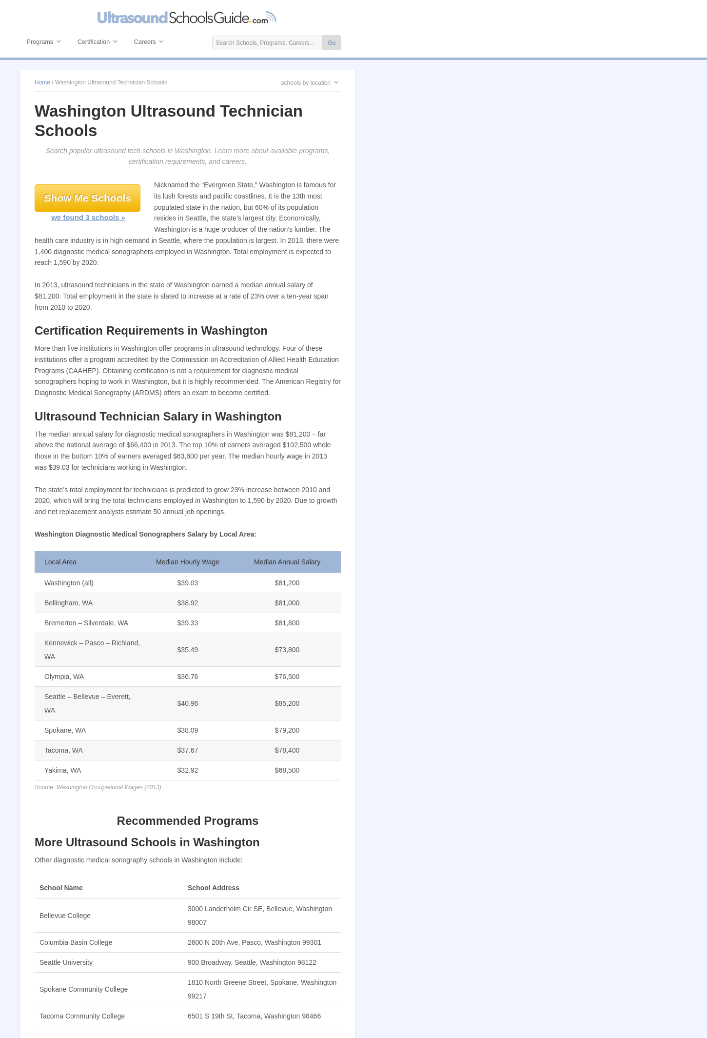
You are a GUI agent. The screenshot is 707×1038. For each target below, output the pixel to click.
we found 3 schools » (88, 217)
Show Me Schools (87, 197)
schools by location (306, 83)
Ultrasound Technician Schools (188, 17)
